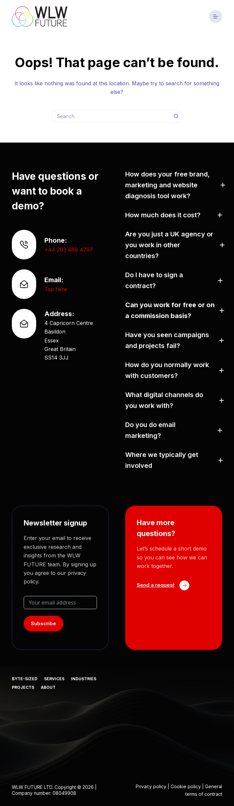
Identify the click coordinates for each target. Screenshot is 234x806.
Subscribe (43, 623)
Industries (83, 678)
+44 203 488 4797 (68, 249)
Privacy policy (151, 786)
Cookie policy (186, 786)
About (48, 687)
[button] (173, 185)
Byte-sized (24, 678)
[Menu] (215, 16)
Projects (23, 687)
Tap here (55, 289)
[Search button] (176, 116)
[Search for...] (110, 116)
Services (54, 678)
